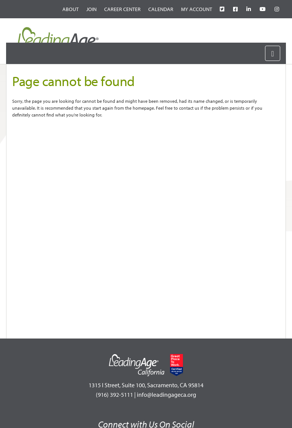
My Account (196, 9)
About (70, 9)
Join (91, 9)
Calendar (160, 9)
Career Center (122, 9)
